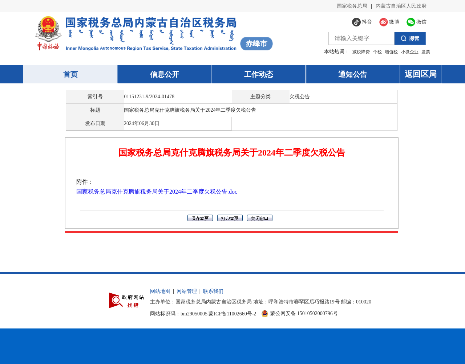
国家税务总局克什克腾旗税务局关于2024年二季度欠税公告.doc (156, 192)
